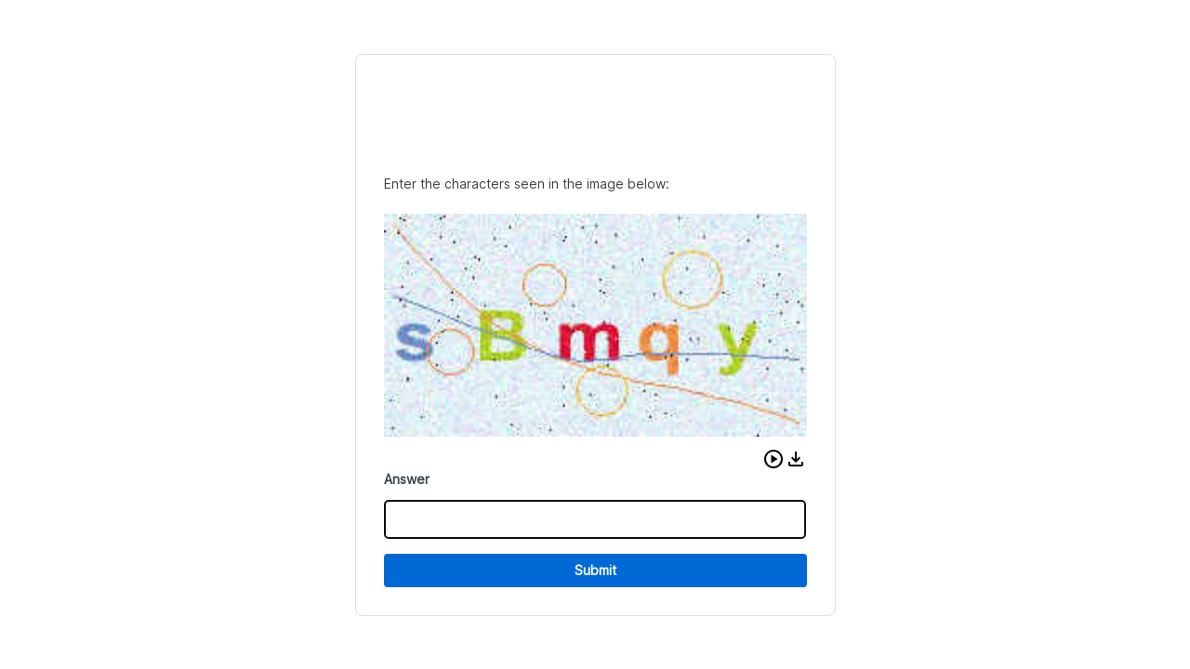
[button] (773, 459)
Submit (595, 570)
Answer (407, 479)
